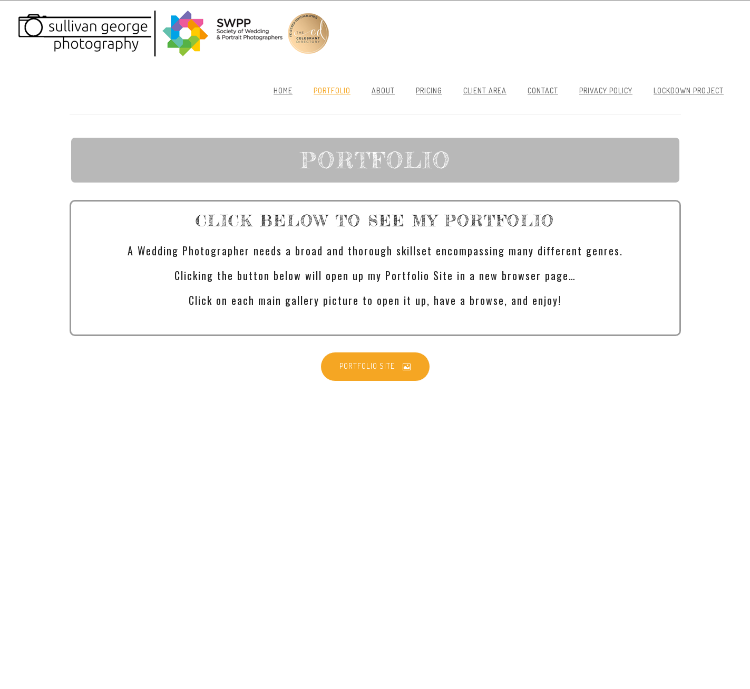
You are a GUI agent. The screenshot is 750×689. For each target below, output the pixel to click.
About (383, 90)
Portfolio (332, 90)
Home (283, 90)
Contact (543, 90)
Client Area (485, 90)
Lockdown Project (689, 90)
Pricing (429, 90)
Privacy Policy (605, 90)
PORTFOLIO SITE (375, 366)
